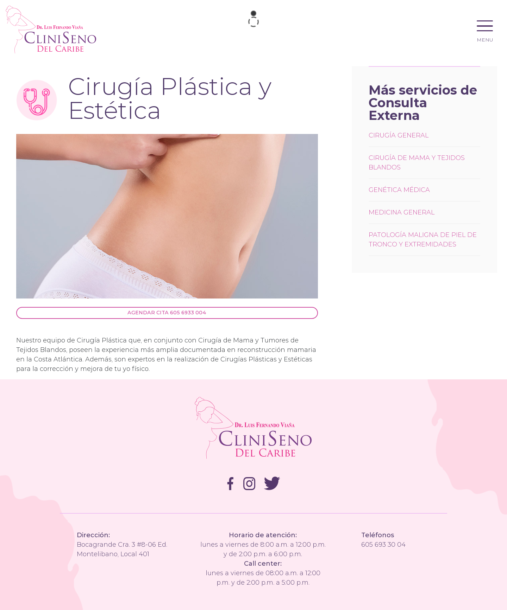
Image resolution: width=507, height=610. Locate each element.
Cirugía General (398, 135)
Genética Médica (399, 190)
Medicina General (401, 212)
